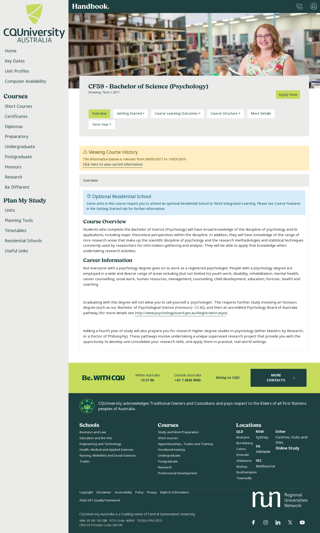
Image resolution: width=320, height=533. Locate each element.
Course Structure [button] (224, 113)
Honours (13, 167)
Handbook (91, 6)
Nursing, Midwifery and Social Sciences (108, 455)
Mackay (241, 466)
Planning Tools (19, 220)
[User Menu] (313, 6)
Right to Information (174, 492)
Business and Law (93, 432)
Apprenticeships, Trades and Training (185, 444)
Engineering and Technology (100, 444)
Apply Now (288, 94)
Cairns (241, 449)
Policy (139, 492)
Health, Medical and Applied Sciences (106, 449)
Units (10, 210)
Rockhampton (246, 472)
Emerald (242, 455)
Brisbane (242, 437)
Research (13, 177)
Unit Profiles (17, 71)
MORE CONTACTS (281, 378)
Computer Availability (25, 81)
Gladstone (244, 460)
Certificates (16, 116)
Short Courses (18, 106)
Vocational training (171, 449)
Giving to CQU (227, 377)
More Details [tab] (261, 113)
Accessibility (123, 492)
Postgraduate (18, 157)
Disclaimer (104, 492)
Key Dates (15, 61)
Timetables (15, 231)
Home (11, 51)
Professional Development (177, 473)
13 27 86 (147, 380)
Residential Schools (23, 241)
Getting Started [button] (129, 113)
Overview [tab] (99, 113)
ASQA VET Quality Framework (99, 500)
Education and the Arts (96, 438)
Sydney (262, 437)
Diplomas (14, 127)
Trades (85, 461)
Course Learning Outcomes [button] (176, 113)
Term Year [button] (100, 124)
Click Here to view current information (113, 164)
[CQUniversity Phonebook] (300, 6)
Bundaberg (244, 443)
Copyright (86, 492)
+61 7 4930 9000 (188, 380)
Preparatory (16, 136)
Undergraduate (20, 147)
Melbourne (265, 466)
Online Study (287, 448)
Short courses (168, 438)
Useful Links (16, 251)
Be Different (17, 187)
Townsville (244, 478)
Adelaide (263, 451)
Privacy (152, 492)
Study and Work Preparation (178, 432)
